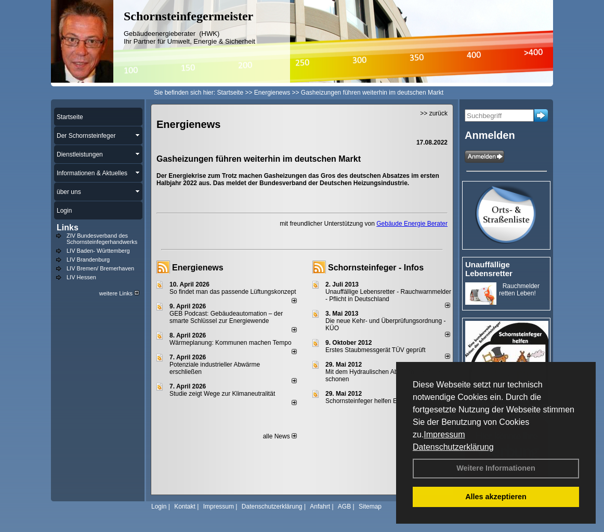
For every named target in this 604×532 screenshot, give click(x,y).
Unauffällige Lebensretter (489, 269)
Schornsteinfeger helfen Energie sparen (380, 401)
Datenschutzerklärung (453, 447)
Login (158, 506)
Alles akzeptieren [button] (496, 496)
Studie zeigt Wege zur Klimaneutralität (222, 393)
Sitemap (370, 506)
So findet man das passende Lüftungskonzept (232, 291)
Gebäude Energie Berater (412, 223)
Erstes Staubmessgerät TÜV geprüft (375, 350)
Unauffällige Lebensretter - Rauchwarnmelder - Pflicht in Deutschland (388, 295)
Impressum (444, 434)
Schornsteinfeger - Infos (376, 267)
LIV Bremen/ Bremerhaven (100, 268)
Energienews (198, 267)
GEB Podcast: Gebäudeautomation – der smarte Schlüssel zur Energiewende (226, 317)
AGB (344, 506)
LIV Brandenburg (88, 259)
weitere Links (119, 293)
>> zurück (434, 113)
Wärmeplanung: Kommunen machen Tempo (230, 342)
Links (67, 227)
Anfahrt (320, 506)
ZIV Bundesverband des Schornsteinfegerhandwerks (102, 238)
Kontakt (184, 506)
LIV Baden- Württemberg (98, 251)
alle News (280, 436)
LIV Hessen (81, 277)
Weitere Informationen (495, 468)
